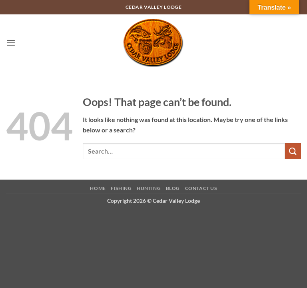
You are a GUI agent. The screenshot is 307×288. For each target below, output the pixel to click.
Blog (173, 188)
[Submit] (293, 151)
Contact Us (201, 188)
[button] (11, 42)
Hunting (149, 188)
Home (98, 188)
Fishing (121, 188)
